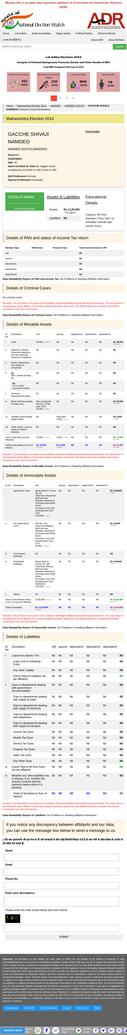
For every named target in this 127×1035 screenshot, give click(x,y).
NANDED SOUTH (75, 105)
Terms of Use (82, 1008)
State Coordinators (49, 1008)
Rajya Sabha (63, 33)
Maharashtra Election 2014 (31, 105)
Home (6, 33)
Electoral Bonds (106, 33)
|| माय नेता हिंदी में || (12, 39)
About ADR (97, 39)
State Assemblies (41, 33)
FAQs (96, 1008)
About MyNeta (116, 39)
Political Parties (84, 33)
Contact (66, 1008)
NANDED (55, 105)
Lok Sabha (21, 33)
